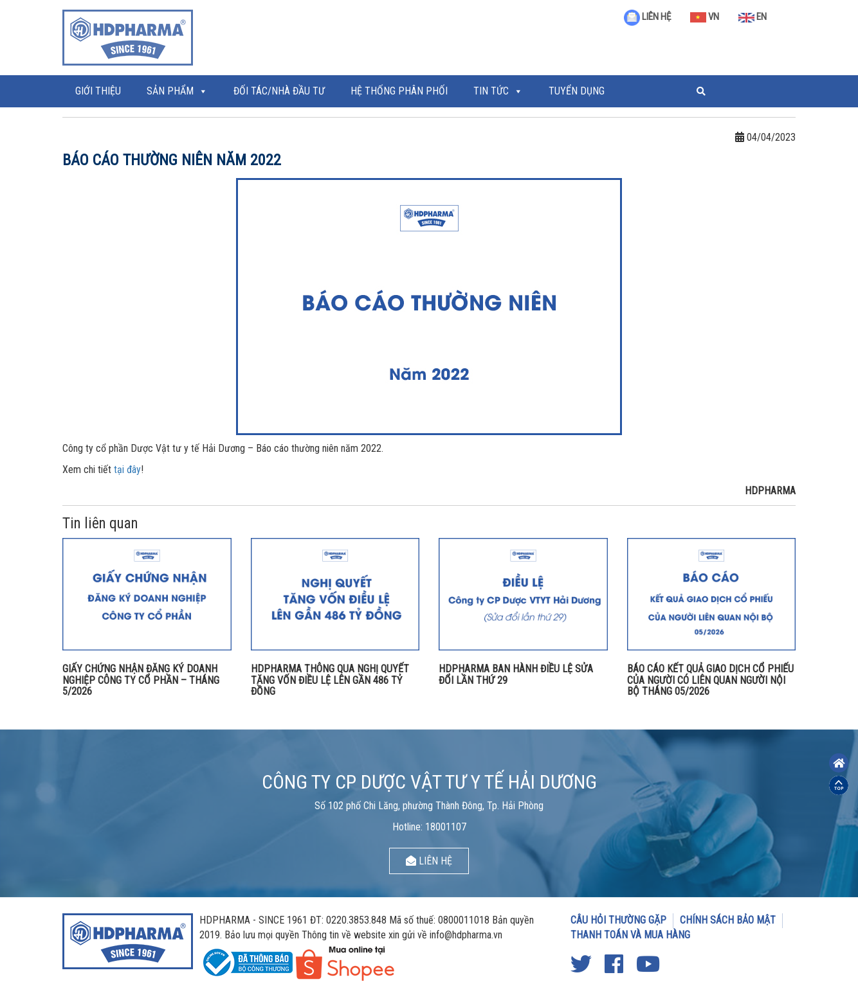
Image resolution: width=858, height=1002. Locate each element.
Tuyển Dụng (577, 91)
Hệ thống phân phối (399, 91)
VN (704, 16)
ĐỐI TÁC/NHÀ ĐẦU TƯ (279, 91)
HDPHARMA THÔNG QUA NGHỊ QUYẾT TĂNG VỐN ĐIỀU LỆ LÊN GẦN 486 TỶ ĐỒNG (330, 680)
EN (752, 16)
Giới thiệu (98, 91)
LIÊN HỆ (647, 16)
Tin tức (491, 91)
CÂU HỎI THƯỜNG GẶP (618, 920)
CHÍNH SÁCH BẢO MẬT (728, 920)
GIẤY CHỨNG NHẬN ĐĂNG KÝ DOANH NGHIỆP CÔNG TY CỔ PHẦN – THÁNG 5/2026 (140, 680)
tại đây (127, 469)
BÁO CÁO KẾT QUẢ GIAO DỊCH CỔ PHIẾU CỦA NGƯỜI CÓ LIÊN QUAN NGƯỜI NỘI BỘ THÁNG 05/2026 (710, 680)
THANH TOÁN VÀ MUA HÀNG (630, 935)
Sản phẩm (170, 91)
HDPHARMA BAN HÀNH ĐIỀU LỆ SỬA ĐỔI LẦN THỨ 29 (516, 674)
